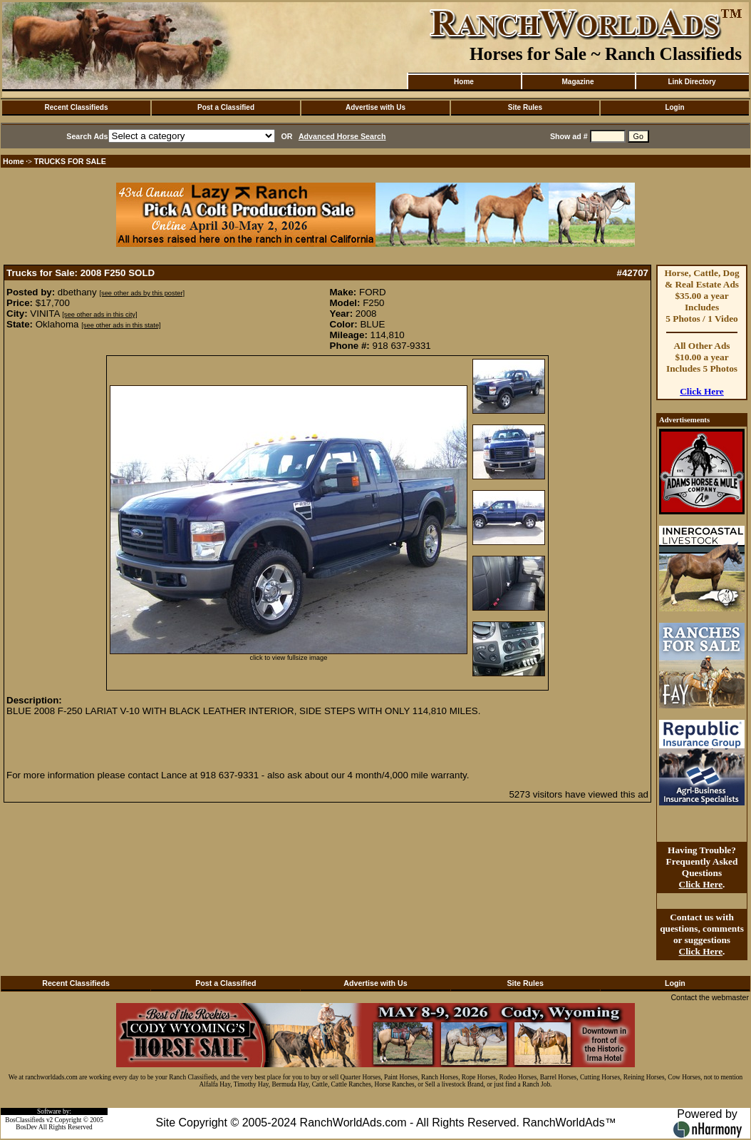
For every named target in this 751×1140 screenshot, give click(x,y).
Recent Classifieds (76, 107)
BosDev (26, 1127)
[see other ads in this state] (120, 325)
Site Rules (525, 107)
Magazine (577, 82)
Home (464, 82)
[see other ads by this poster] (142, 293)
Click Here (702, 391)
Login (674, 107)
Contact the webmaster (709, 997)
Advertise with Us (375, 107)
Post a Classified (225, 107)
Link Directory (691, 82)
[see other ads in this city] (99, 314)
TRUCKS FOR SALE (70, 161)
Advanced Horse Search (342, 136)
